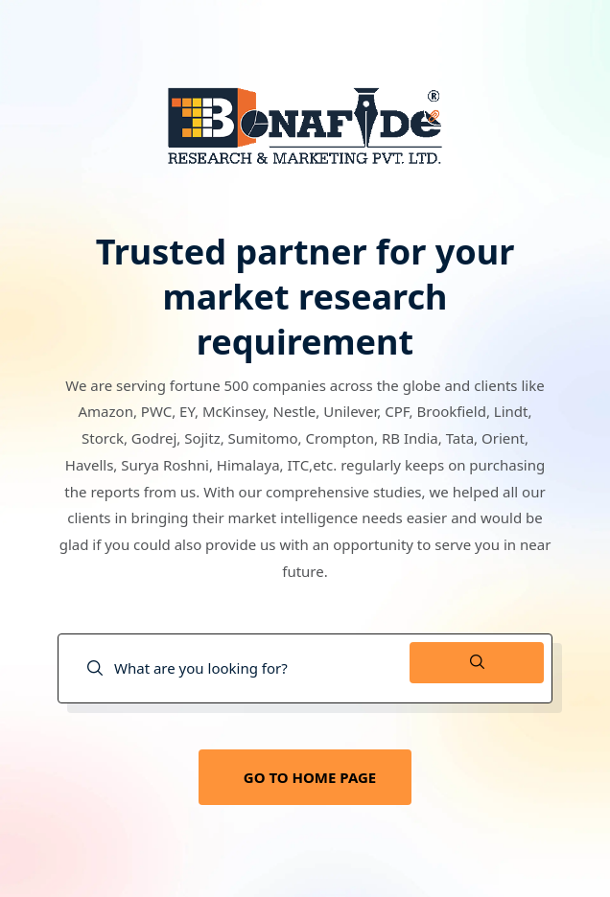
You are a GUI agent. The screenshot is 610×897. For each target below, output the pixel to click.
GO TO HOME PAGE (310, 777)
